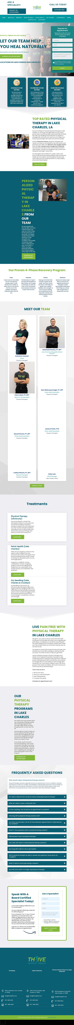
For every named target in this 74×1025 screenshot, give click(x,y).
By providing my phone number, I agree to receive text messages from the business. (63, 62)
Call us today (39, 164)
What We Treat (28, 17)
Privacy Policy (52, 1017)
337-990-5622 (59, 1001)
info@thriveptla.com (11, 996)
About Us (11, 17)
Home (3, 17)
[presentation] (2, 1022)
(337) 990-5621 (59, 10)
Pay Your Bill (50, 17)
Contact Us (32, 20)
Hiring (69, 17)
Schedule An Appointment (11, 56)
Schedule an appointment (28, 256)
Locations (41, 20)
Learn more (17, 537)
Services (18, 17)
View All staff (37, 486)
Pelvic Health (40, 17)
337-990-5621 (9, 1000)
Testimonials (61, 17)
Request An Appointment (14, 11)
